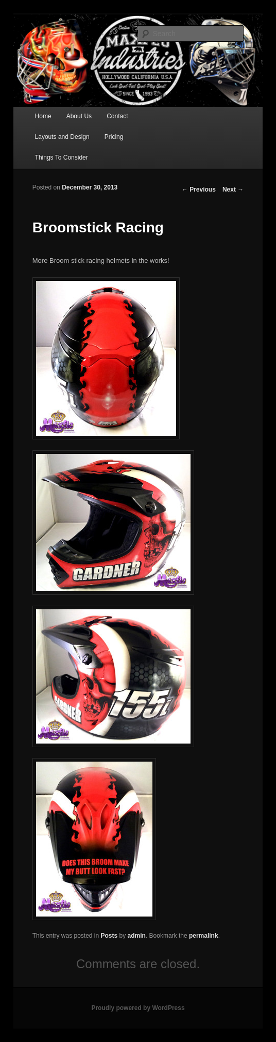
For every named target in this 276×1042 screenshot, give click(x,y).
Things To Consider (61, 157)
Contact (117, 116)
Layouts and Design (62, 136)
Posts (109, 935)
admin (137, 935)
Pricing (114, 136)
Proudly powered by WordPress (137, 1008)
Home (43, 116)
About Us (79, 116)
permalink (203, 935)
